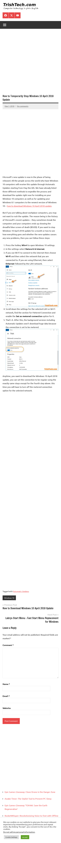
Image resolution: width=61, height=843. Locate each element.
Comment (8, 645)
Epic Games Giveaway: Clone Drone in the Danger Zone (30, 792)
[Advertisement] (30, 62)
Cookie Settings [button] (11, 837)
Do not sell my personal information (19, 832)
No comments (22, 106)
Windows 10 (9, 598)
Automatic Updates (21, 591)
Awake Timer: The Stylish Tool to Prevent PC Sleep (28, 798)
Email (6, 696)
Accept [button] (25, 837)
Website (7, 708)
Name (6, 684)
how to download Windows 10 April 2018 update (29, 206)
